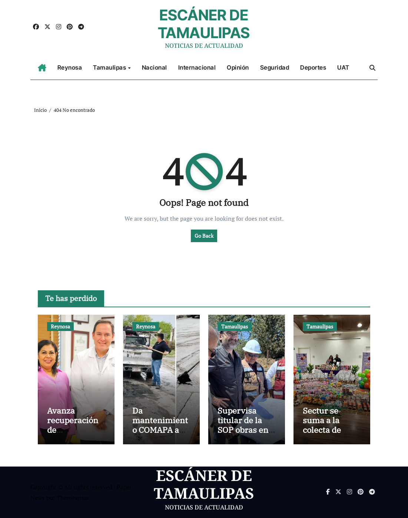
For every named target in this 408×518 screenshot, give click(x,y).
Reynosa (69, 67)
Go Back (204, 235)
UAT (343, 67)
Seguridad (274, 67)
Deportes (313, 67)
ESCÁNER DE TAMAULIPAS (204, 24)
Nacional (154, 67)
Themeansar (73, 498)
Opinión (238, 67)
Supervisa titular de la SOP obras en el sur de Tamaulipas (243, 430)
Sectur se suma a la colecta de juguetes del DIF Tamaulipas (326, 435)
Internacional (197, 67)
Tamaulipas (110, 67)
